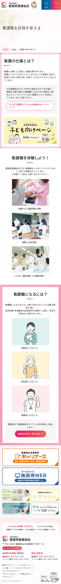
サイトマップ (6, 577)
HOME (14, 49)
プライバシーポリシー (9, 574)
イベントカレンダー (24, 565)
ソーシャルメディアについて (21, 568)
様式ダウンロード (8, 565)
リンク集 (5, 568)
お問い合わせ (25, 574)
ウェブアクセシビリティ (10, 571)
